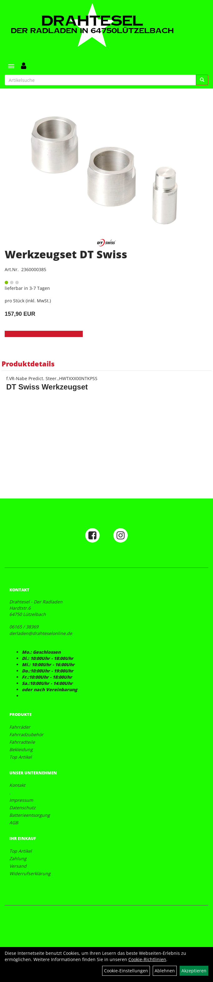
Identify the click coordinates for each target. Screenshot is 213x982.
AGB (13, 823)
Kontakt (17, 785)
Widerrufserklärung (30, 873)
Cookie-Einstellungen (126, 971)
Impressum (21, 800)
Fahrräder (19, 727)
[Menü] (11, 66)
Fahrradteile (22, 742)
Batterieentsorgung (29, 815)
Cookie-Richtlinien (147, 959)
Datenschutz (22, 808)
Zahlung (18, 858)
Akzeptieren (193, 971)
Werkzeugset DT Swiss (66, 254)
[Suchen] (202, 80)
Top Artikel (20, 757)
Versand (18, 866)
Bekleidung (21, 749)
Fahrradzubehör (26, 734)
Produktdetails (28, 363)
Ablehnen (165, 971)
